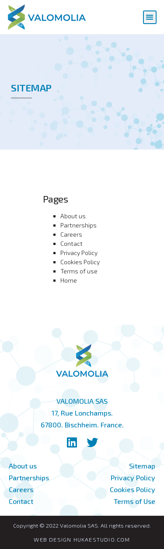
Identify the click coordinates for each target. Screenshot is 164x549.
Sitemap (142, 466)
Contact (71, 243)
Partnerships (78, 225)
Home (68, 280)
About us (73, 216)
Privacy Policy (79, 252)
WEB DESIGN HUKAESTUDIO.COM (82, 539)
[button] (150, 17)
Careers (71, 234)
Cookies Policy (80, 262)
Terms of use (79, 271)
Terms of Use (134, 501)
